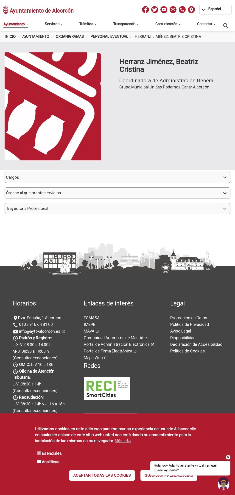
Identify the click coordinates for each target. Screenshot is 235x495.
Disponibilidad (183, 337)
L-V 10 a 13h (35, 364)
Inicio (10, 36)
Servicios (54, 24)
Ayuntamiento (15, 24)
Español (214, 9)
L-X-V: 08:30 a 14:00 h (32, 344)
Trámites (87, 24)
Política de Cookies (187, 351)
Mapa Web (93, 357)
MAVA (89, 331)
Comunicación (167, 24)
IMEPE (89, 324)
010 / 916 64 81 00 (35, 324)
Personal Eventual (109, 36)
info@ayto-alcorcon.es (39, 331)
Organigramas (70, 36)
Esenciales (52, 453)
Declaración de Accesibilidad (196, 344)
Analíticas (50, 461)
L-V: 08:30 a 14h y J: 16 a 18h (39, 404)
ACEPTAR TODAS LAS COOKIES (102, 475)
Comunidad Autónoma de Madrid (113, 337)
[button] (117, 177)
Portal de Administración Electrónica (117, 344)
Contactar (206, 24)
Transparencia (126, 24)
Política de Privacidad (189, 324)
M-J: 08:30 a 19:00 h (31, 351)
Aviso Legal (180, 331)
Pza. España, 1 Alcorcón (39, 317)
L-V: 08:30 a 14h (27, 384)
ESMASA (92, 317)
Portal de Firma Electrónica (108, 351)
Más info (123, 440)
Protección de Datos (188, 317)
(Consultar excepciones (34, 357)
